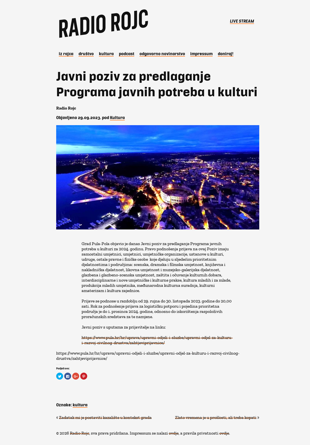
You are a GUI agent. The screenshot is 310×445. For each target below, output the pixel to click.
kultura (80, 404)
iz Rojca (66, 53)
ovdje (174, 431)
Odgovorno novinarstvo (162, 53)
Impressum (201, 53)
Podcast (126, 53)
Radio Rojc (79, 431)
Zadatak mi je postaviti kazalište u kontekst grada (105, 416)
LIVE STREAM (242, 20)
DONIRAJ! (225, 53)
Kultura (106, 53)
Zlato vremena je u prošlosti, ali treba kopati (215, 416)
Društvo (86, 53)
